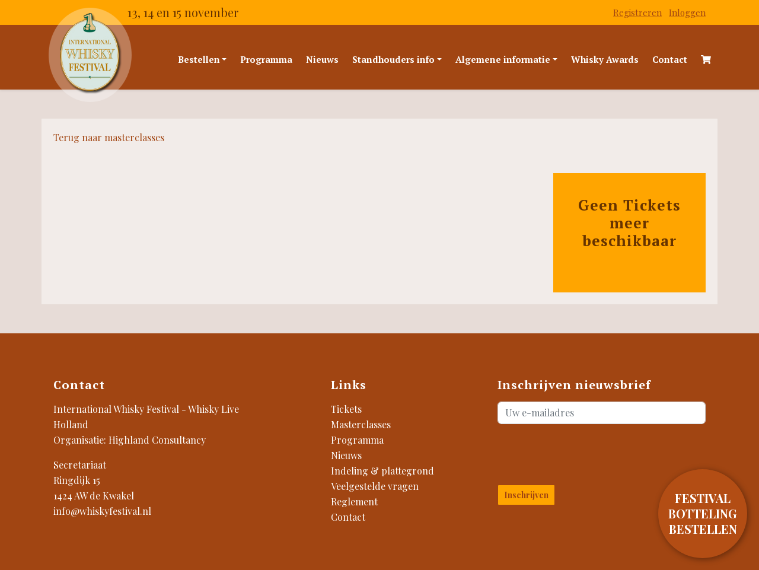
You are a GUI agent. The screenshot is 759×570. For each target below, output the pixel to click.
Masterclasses (361, 424)
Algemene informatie (502, 59)
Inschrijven (526, 495)
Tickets (346, 409)
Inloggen (687, 12)
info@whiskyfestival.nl (102, 511)
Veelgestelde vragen (375, 486)
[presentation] (567, 452)
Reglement (354, 501)
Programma (266, 59)
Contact (669, 59)
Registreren (637, 12)
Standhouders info (393, 59)
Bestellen (199, 59)
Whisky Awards (605, 59)
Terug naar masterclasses (108, 137)
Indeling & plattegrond (382, 470)
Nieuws (322, 59)
